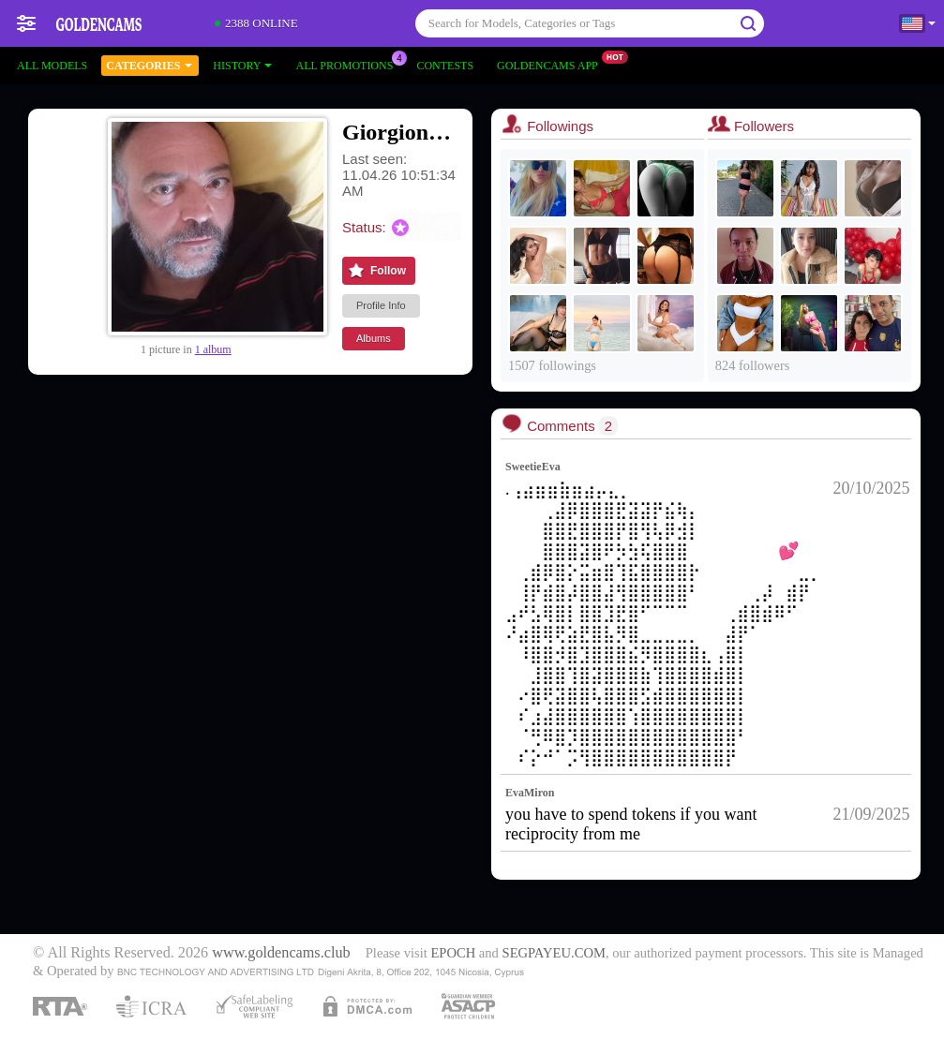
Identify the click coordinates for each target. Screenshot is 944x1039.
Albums (373, 338)
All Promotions (348, 63)
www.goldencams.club (281, 952)
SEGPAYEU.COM (554, 952)
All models (52, 65)
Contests (444, 65)
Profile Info (381, 305)
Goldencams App (552, 63)
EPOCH (452, 952)
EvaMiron (529, 792)
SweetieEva (533, 466)
